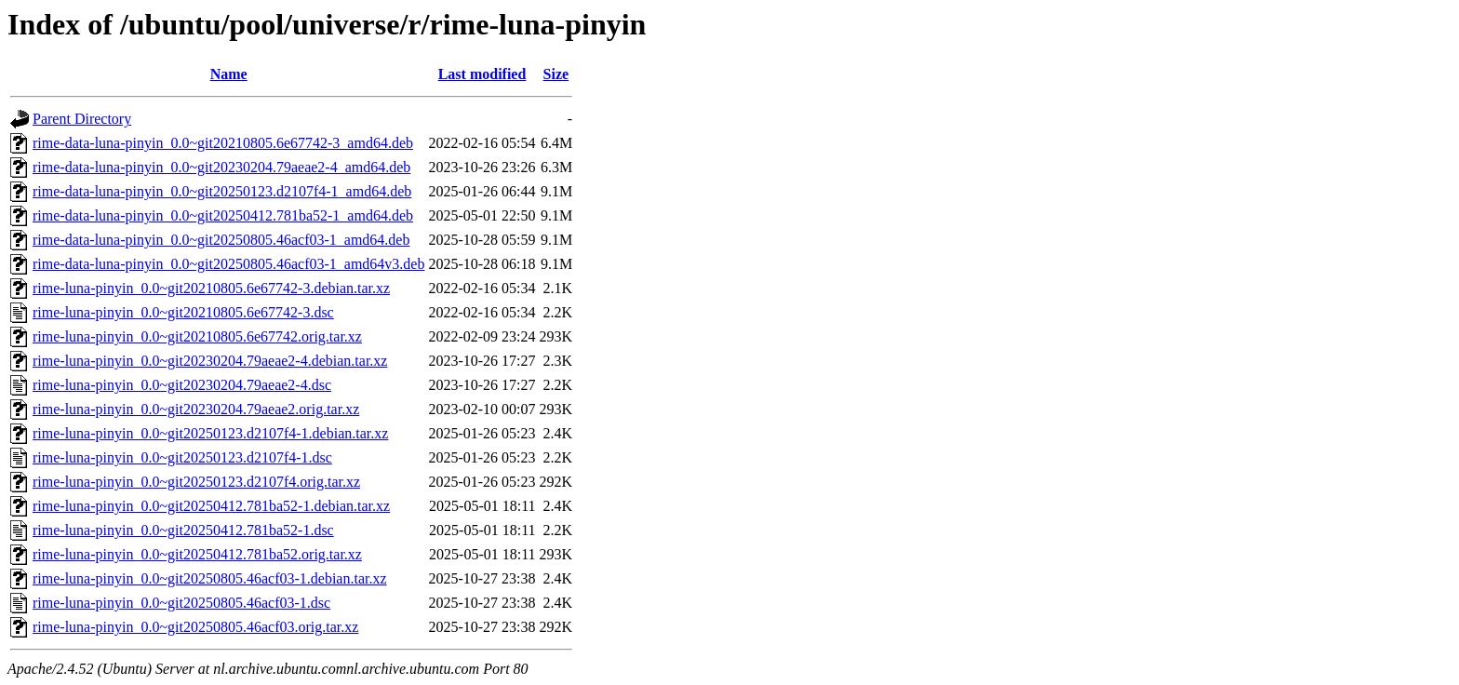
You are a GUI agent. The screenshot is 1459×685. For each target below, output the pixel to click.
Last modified (482, 74)
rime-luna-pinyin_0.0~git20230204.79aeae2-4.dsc (182, 385)
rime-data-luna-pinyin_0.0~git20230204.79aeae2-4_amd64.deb (221, 167)
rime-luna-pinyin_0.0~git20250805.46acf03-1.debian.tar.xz (210, 578)
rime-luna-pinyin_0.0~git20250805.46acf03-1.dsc (181, 603)
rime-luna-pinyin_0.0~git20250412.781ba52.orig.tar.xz (197, 554)
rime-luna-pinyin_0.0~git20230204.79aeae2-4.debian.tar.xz (210, 361)
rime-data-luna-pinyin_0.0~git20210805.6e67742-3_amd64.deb (223, 143)
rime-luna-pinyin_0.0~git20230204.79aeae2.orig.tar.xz (196, 409)
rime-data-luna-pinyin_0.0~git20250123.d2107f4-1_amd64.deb (222, 191)
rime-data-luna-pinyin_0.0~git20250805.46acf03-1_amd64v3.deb (228, 264)
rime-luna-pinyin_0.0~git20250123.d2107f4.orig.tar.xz (196, 482)
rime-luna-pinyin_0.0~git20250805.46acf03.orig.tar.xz (195, 627)
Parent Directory (82, 119)
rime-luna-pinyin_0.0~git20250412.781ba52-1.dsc (183, 530)
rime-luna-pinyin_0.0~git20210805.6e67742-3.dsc (183, 312)
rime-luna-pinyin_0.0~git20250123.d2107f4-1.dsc (182, 457)
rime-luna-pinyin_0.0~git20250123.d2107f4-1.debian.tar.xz (210, 433)
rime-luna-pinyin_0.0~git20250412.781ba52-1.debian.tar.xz (211, 506)
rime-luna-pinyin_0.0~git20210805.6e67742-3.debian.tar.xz (211, 288)
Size (556, 74)
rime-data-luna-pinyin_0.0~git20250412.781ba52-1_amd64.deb (223, 215)
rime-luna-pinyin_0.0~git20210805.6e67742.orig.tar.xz (197, 336)
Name (229, 74)
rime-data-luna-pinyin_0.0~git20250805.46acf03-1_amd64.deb (221, 240)
